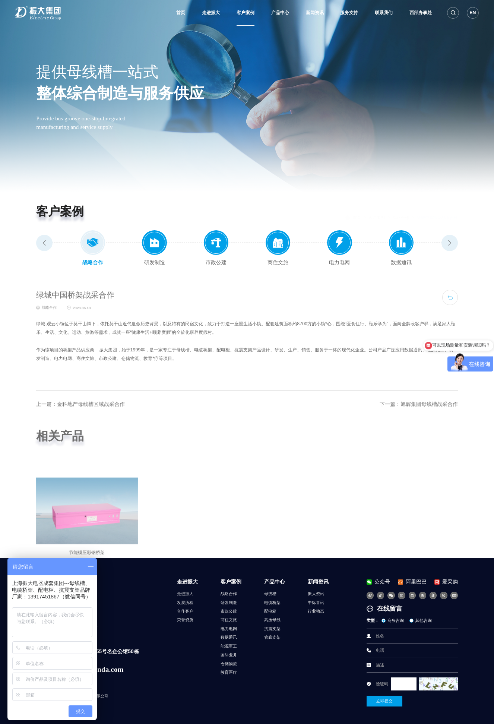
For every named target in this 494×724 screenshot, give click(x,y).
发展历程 (185, 602)
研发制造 (229, 602)
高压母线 (272, 619)
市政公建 (229, 611)
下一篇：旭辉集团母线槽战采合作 (419, 424)
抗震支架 (272, 628)
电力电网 (229, 628)
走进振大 (211, 12)
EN (472, 12)
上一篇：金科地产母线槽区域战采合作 (80, 424)
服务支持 (349, 12)
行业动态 (316, 611)
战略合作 (401, 211)
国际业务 (229, 654)
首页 (180, 12)
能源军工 (229, 646)
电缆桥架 (272, 602)
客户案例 (245, 12)
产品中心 (280, 12)
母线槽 (270, 593)
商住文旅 (229, 619)
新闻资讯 (315, 12)
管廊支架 (272, 637)
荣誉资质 (185, 619)
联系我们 (384, 12)
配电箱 (270, 611)
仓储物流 (229, 663)
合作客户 (185, 611)
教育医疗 (229, 672)
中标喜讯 (316, 602)
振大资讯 (316, 593)
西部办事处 (420, 12)
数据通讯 (229, 637)
